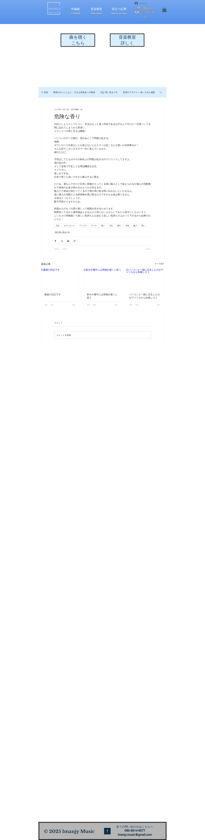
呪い (143, 225)
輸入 (135, 225)
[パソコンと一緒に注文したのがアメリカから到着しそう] (145, 279)
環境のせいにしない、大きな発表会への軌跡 (74, 92)
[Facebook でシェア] (55, 241)
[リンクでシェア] (74, 241)
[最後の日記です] (60, 279)
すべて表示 (159, 263)
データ (94, 225)
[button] (164, 9)
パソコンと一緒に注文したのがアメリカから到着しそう (144, 296)
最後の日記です (52, 294)
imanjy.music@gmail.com (135, 834)
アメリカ (83, 225)
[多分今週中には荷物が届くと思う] (102, 279)
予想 (127, 225)
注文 (111, 225)
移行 (119, 225)
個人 (103, 225)
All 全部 (44, 92)
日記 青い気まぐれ (109, 92)
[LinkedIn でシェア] (68, 241)
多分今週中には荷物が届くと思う (102, 296)
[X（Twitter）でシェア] (62, 241)
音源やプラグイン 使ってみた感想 (139, 92)
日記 (57, 225)
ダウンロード (69, 225)
